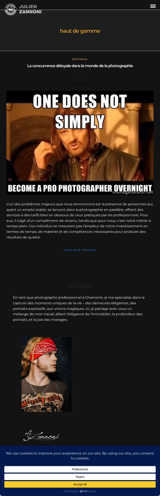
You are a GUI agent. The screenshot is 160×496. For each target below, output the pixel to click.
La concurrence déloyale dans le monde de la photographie (80, 65)
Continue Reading (80, 250)
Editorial (80, 59)
